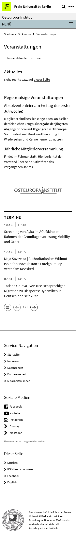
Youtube (15, 413)
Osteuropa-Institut (17, 17)
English (12, 482)
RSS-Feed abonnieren (20, 469)
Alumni (26, 34)
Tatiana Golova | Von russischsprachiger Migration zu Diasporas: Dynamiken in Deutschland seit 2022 (34, 290)
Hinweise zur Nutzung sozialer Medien (24, 441)
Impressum (14, 361)
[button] (7, 307)
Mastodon (16, 433)
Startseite (10, 34)
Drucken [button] (12, 463)
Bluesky (14, 426)
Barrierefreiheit (16, 374)
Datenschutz (15, 368)
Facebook (16, 406)
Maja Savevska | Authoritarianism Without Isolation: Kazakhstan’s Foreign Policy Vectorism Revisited (35, 263)
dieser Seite (42, 79)
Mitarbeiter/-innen (18, 381)
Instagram (16, 420)
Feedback (13, 476)
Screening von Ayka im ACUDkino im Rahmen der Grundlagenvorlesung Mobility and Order (37, 236)
